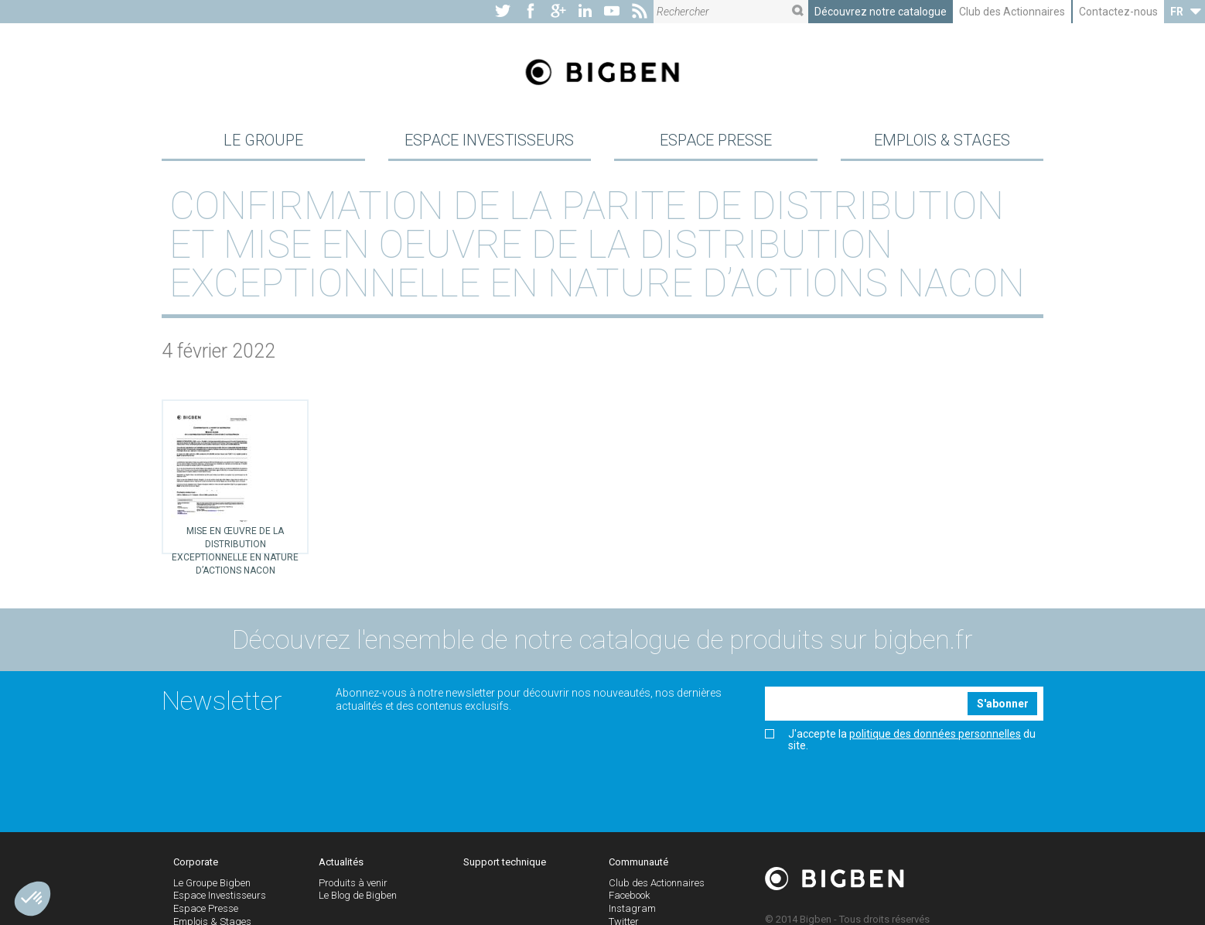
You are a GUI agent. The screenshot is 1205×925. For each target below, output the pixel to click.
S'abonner (1003, 711)
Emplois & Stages (942, 142)
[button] (32, 898)
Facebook (629, 904)
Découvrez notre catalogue (880, 11)
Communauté (638, 869)
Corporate (195, 869)
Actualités (341, 869)
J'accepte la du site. (900, 747)
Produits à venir (353, 890)
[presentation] (882, 794)
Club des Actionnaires (1012, 11)
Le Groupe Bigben (212, 890)
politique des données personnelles (935, 741)
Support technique (504, 869)
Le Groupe (263, 142)
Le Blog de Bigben (358, 904)
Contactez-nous (1118, 11)
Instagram (632, 917)
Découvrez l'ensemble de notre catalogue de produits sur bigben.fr (602, 647)
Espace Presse (716, 142)
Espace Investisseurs (489, 142)
